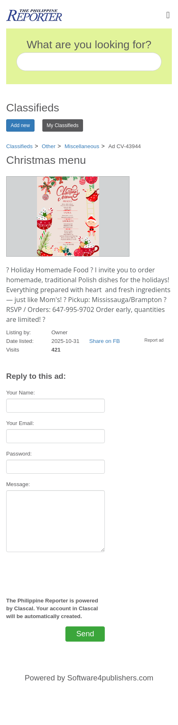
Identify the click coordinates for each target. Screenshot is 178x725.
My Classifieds (63, 125)
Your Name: (20, 393)
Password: (19, 454)
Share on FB (104, 341)
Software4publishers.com (110, 677)
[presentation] (55, 571)
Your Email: (20, 423)
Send (85, 633)
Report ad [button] (154, 340)
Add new (20, 125)
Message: (18, 484)
